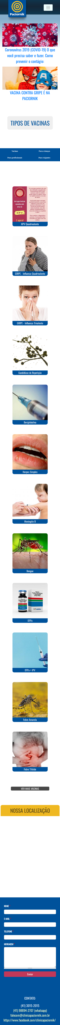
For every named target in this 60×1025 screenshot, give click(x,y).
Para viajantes (44, 158)
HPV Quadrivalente (30, 224)
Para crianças (44, 151)
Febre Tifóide (30, 769)
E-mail (7, 918)
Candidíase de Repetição (30, 373)
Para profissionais (14, 158)
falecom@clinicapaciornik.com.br (30, 1015)
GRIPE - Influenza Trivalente (30, 323)
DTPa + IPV (30, 670)
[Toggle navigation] (48, 7)
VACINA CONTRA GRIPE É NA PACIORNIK (30, 95)
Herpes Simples (30, 472)
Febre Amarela (30, 720)
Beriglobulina (30, 422)
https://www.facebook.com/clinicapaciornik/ (30, 1020)
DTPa (30, 620)
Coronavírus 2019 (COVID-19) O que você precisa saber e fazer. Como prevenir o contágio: (30, 55)
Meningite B (30, 521)
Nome (7, 906)
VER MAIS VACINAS (30, 789)
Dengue (30, 571)
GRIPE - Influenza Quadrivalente (30, 274)
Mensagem (9, 944)
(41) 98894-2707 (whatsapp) (30, 1010)
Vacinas (15, 151)
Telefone (8, 931)
